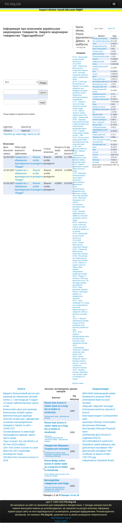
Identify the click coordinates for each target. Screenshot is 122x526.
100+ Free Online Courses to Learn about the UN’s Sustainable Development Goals (20, 450)
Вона (94, 76)
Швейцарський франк (100, 109)
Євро (94, 147)
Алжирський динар (99, 38)
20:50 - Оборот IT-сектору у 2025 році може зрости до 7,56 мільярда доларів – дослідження (80, 280)
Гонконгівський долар (100, 56)
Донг (94, 102)
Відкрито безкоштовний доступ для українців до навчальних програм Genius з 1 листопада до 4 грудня (21, 396)
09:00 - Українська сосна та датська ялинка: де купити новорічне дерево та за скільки (80, 226)
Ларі (94, 150)
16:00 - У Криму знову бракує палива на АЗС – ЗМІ (80, 133)
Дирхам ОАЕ (97, 114)
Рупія (94, 64)
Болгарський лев (99, 144)
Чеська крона (97, 51)
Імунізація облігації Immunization (99, 422)
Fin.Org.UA (13, 4)
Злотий (95, 152)
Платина (95, 160)
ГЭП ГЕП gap (89, 457)
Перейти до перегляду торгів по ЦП (21, 134)
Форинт (95, 59)
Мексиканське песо (100, 84)
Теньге (95, 74)
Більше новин (77, 383)
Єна (93, 71)
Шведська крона (98, 107)
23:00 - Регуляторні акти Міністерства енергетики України (80, 258)
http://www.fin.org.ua (61, 518)
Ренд (94, 104)
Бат (93, 112)
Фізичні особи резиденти (38, 160)
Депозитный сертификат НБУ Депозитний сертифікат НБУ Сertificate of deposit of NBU (97, 450)
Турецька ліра (97, 137)
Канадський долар (99, 46)
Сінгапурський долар (100, 99)
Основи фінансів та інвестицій (18, 431)
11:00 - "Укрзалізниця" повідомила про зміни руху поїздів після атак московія (80, 191)
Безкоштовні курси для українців (20, 409)
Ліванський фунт (98, 79)
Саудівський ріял (99, 97)
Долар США (97, 125)
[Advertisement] (45, 59)
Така (94, 44)
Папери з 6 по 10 (70, 495)
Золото (95, 155)
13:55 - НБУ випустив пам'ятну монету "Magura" (79, 148)
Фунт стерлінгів (98, 122)
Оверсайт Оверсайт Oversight (97, 406)
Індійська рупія (98, 61)
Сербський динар (99, 127)
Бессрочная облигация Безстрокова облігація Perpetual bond (98, 428)
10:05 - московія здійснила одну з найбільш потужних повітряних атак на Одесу (80, 215)
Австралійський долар (101, 41)
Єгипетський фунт (99, 120)
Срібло (95, 157)
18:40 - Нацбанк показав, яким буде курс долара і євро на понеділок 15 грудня (79, 374)
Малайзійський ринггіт (101, 82)
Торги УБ (111, 28)
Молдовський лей (99, 87)
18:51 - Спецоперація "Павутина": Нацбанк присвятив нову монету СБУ (80, 349)
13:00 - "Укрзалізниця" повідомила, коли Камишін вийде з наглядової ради (79, 157)
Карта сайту (61, 521)
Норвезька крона (99, 94)
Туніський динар (98, 117)
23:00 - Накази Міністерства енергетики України (80, 245)
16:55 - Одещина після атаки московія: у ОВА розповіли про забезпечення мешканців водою (80, 124)
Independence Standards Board (98, 460)
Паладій (95, 162)
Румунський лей (98, 135)
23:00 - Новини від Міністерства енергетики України (80, 68)
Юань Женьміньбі (99, 49)
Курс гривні (98, 28)
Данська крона (98, 54)
